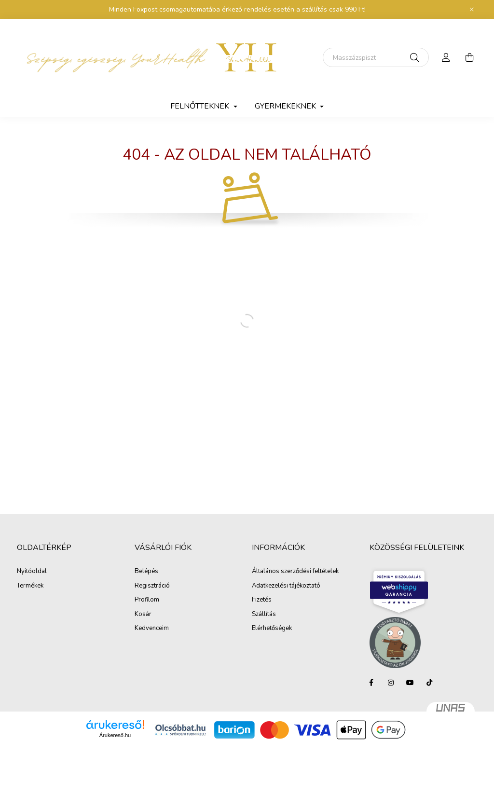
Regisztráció (152, 586)
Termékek (30, 586)
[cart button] (469, 57)
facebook (371, 682)
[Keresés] (376, 57)
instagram (390, 682)
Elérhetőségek (272, 628)
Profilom (147, 600)
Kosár (143, 614)
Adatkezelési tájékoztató (286, 586)
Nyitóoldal (32, 572)
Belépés (146, 572)
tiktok (429, 682)
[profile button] (446, 57)
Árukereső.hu (115, 735)
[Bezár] (472, 9)
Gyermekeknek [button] (286, 106)
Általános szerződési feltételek (295, 572)
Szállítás (264, 614)
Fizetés (262, 600)
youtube (410, 682)
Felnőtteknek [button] (200, 106)
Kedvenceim (152, 628)
